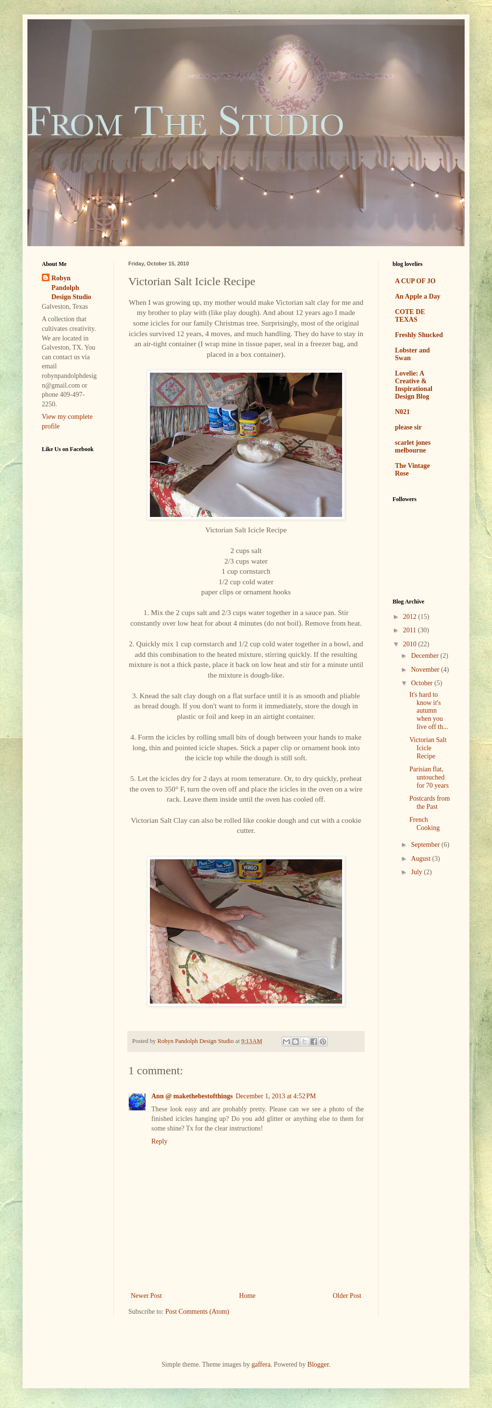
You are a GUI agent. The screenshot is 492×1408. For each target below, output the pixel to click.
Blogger (318, 1364)
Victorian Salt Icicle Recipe (427, 748)
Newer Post (146, 1295)
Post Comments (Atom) (197, 1311)
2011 (410, 630)
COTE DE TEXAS (410, 315)
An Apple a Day (418, 296)
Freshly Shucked (419, 335)
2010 (410, 644)
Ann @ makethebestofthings (192, 1096)
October (422, 683)
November (426, 669)
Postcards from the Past (429, 802)
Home (247, 1295)
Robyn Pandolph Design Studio (71, 288)
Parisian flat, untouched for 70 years (429, 777)
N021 (402, 411)
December (425, 655)
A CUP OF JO (415, 281)
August (421, 858)
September (426, 844)
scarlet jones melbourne (412, 446)
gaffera (260, 1364)
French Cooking (424, 823)
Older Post (347, 1295)
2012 (410, 616)
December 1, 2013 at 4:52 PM (275, 1096)
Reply (159, 1141)
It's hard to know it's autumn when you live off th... (428, 710)
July (417, 872)
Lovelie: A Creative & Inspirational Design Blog (413, 385)
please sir (408, 427)
